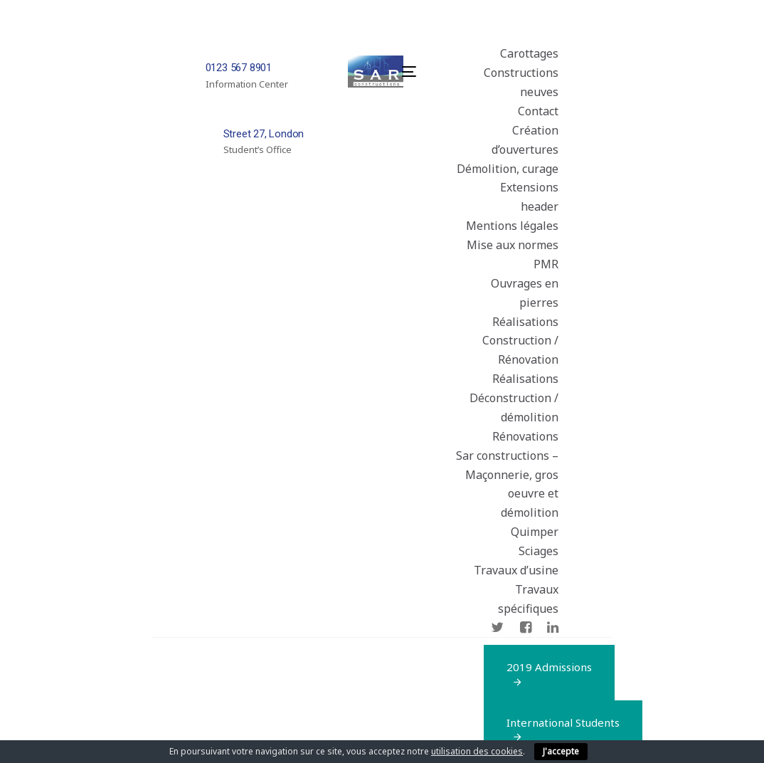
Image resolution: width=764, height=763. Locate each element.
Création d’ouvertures (525, 139)
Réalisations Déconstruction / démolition (513, 398)
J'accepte (561, 751)
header (539, 206)
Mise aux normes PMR (512, 254)
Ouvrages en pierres (524, 292)
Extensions (529, 187)
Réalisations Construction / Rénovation (520, 341)
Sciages (538, 551)
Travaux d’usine (516, 570)
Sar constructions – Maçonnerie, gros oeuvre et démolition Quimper (507, 494)
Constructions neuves (521, 82)
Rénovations (525, 436)
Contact (538, 111)
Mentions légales (512, 225)
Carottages (529, 53)
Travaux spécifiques (528, 599)
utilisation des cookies (477, 751)
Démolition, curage (507, 169)
